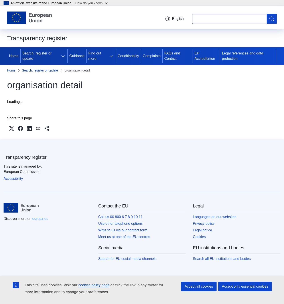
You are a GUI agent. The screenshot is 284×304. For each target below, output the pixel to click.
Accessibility (13, 178)
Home (14, 56)
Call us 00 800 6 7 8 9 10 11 (120, 217)
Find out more (94, 55)
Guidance (77, 56)
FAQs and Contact (172, 55)
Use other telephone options (120, 223)
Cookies (199, 237)
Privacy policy (204, 223)
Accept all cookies (199, 286)
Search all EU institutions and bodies (222, 259)
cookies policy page (93, 285)
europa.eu (40, 219)
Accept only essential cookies (245, 286)
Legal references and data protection (242, 55)
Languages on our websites (214, 217)
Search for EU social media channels (127, 259)
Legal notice (202, 230)
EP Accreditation (205, 55)
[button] (11, 128)
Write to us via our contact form (122, 230)
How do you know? (91, 3)
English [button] (174, 18)
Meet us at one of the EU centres (124, 237)
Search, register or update (37, 55)
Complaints (152, 56)
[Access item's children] (63, 56)
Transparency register (25, 157)
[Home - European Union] (29, 18)
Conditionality (128, 56)
